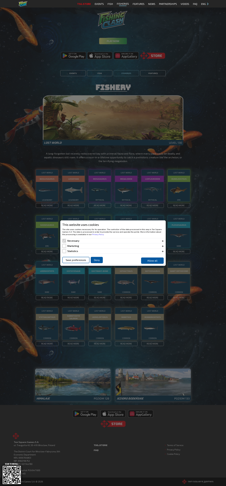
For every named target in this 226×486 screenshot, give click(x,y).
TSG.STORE (84, 3)
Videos (185, 3)
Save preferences (76, 259)
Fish (110, 3)
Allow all (152, 260)
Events (99, 3)
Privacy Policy (98, 234)
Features (138, 3)
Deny (97, 259)
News (151, 3)
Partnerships (168, 3)
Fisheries (123, 4)
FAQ (195, 3)
